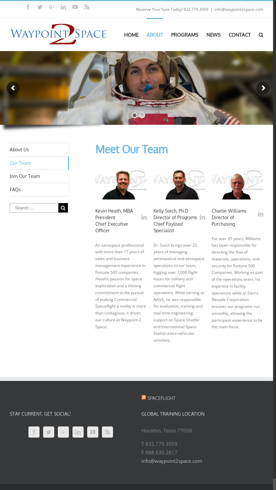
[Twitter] (48, 432)
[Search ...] (34, 208)
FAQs (15, 189)
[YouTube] (92, 432)
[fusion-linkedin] (144, 217)
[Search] (261, 34)
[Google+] (63, 432)
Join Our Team (25, 176)
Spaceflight (161, 398)
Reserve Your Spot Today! (159, 9)
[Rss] (107, 432)
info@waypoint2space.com (239, 9)
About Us (19, 149)
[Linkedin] (78, 432)
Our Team (20, 163)
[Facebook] (34, 432)
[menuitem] (135, 34)
